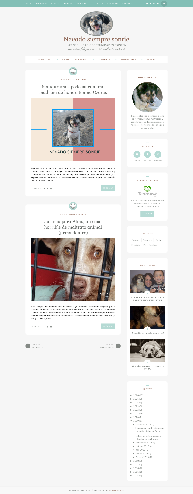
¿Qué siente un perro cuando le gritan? (147, 367)
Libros (100, 4)
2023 (136, 406)
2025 (136, 398)
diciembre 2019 (143, 424)
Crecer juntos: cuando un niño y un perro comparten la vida (147, 298)
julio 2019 (140, 449)
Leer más (108, 188)
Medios (68, 4)
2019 (136, 420)
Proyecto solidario (74, 59)
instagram (158, 156)
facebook (147, 156)
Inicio (28, 4)
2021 (136, 413)
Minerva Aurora (116, 490)
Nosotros (41, 4)
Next (107, 292)
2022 (136, 409)
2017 (136, 464)
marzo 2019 (142, 453)
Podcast (56, 4)
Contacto (128, 4)
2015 (136, 471)
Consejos (104, 59)
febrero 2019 (142, 457)
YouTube (136, 156)
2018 (136, 460)
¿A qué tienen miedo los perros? (147, 333)
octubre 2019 (142, 446)
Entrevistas (128, 59)
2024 (136, 402)
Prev (100, 292)
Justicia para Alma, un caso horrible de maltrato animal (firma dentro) (73, 226)
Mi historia (44, 59)
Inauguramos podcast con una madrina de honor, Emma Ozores (73, 89)
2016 (136, 468)
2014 (136, 475)
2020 (136, 417)
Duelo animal (84, 4)
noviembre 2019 (144, 442)
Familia (151, 59)
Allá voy (147, 214)
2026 (136, 395)
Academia (113, 4)
